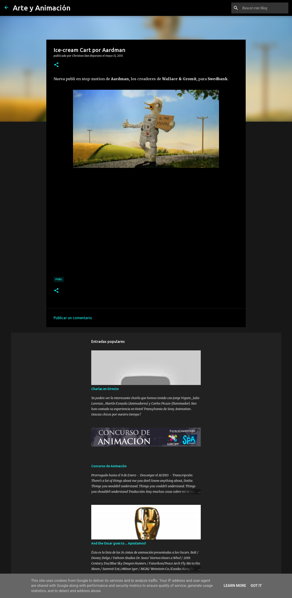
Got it (256, 585)
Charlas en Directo (105, 389)
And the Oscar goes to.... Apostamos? (118, 543)
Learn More (235, 585)
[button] (56, 65)
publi (58, 279)
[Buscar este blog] (264, 8)
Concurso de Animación (109, 466)
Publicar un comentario (73, 318)
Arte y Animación (41, 8)
